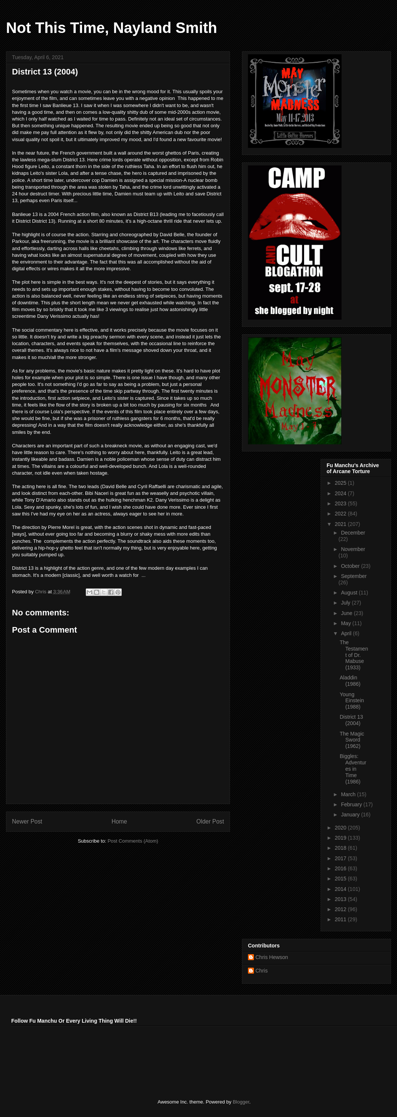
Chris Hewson (271, 957)
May (346, 623)
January (351, 815)
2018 (341, 848)
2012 (341, 909)
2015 (341, 879)
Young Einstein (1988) (352, 700)
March (349, 794)
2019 (341, 838)
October (351, 566)
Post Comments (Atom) (132, 841)
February (352, 804)
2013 (341, 899)
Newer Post (27, 821)
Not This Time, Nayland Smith (111, 27)
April (347, 633)
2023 (341, 503)
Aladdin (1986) (350, 681)
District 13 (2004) (351, 720)
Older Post (210, 821)
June (347, 613)
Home (119, 821)
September (353, 576)
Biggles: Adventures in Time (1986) (353, 768)
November (353, 549)
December (353, 533)
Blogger (241, 1102)
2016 (341, 868)
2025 (341, 483)
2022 (341, 514)
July (346, 603)
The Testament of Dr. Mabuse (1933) (354, 654)
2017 (341, 858)
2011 (341, 919)
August (349, 593)
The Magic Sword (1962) (352, 740)
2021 (341, 524)
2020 (341, 828)
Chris (261, 971)
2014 (341, 889)
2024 (341, 493)
